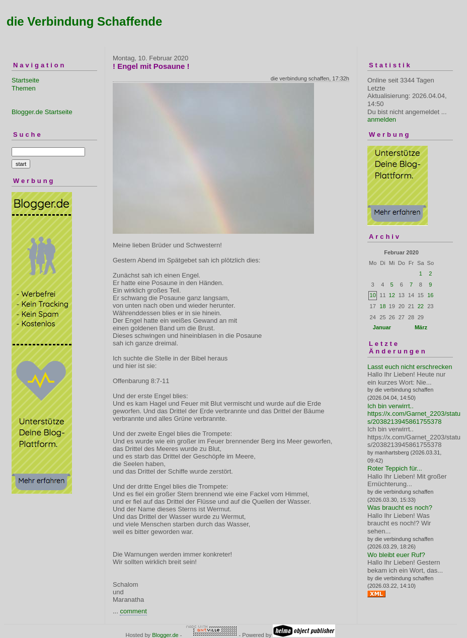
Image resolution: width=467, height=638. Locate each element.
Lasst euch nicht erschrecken (409, 367)
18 (382, 306)
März (421, 327)
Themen (24, 88)
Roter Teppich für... (394, 468)
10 (373, 295)
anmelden (381, 119)
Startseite (25, 80)
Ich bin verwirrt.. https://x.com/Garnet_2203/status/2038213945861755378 (413, 413)
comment (133, 611)
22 (421, 306)
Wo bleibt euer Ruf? (396, 555)
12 (392, 295)
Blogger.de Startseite (42, 112)
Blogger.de (165, 635)
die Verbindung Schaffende (84, 21)
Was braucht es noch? (399, 507)
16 (430, 295)
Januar (382, 327)
